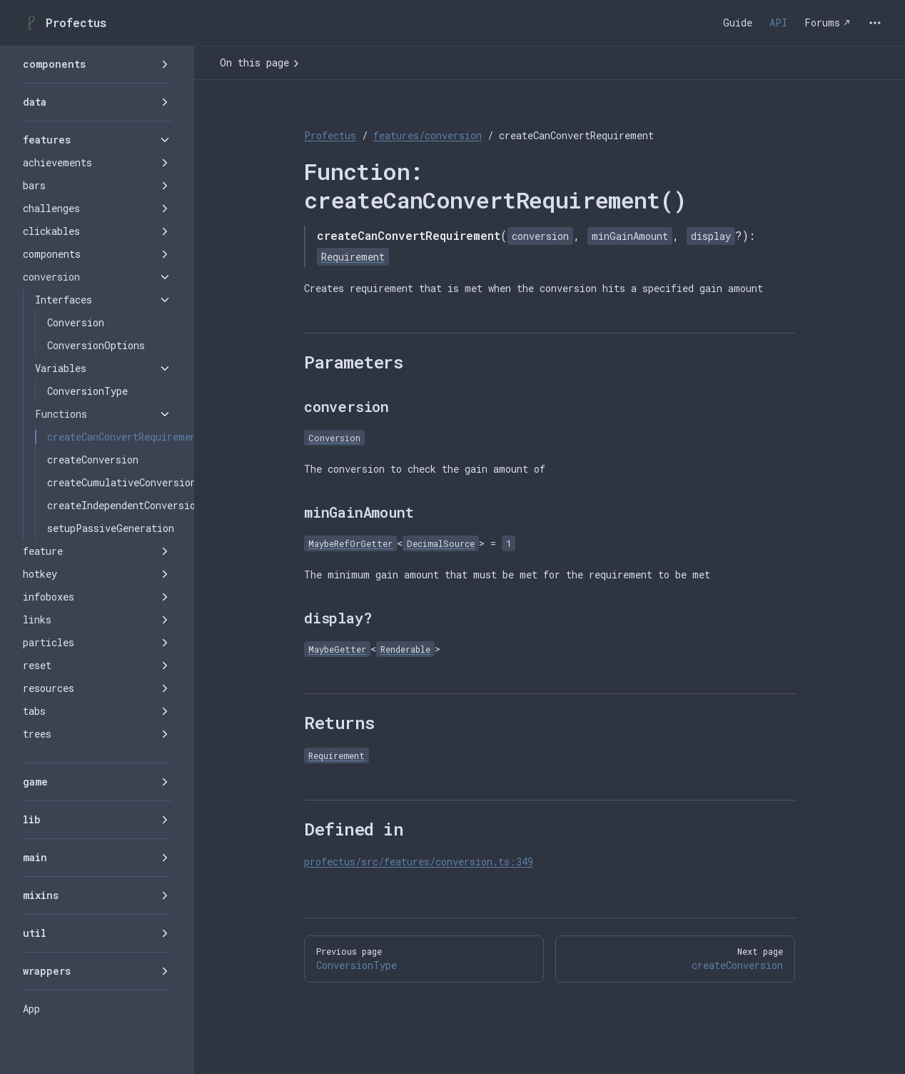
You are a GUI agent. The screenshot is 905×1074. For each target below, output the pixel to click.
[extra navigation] (875, 23)
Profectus (330, 135)
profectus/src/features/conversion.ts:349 (418, 861)
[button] (97, 64)
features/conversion (427, 135)
